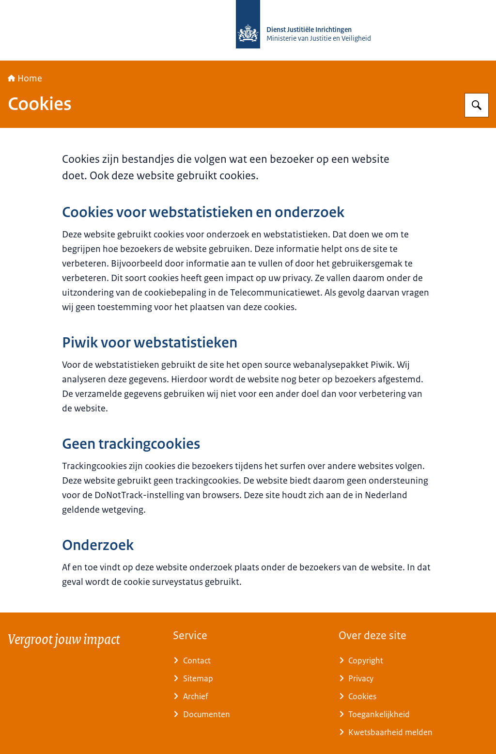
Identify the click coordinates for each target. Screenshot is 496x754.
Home (25, 78)
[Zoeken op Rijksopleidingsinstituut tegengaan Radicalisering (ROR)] (476, 105)
